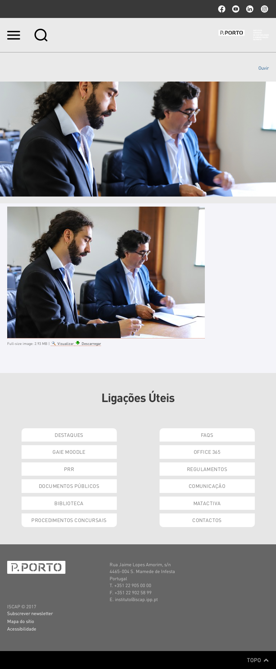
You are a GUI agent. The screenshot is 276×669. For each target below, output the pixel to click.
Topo (258, 660)
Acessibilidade (21, 629)
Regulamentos (207, 469)
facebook (221, 9)
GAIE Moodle (69, 451)
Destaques (69, 435)
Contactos (207, 520)
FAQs (207, 435)
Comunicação (207, 486)
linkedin (249, 9)
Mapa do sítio (20, 621)
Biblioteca (68, 503)
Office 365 (207, 451)
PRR (69, 469)
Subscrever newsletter (30, 613)
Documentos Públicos (69, 486)
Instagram (263, 9)
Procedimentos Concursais (68, 520)
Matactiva (207, 503)
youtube (235, 9)
